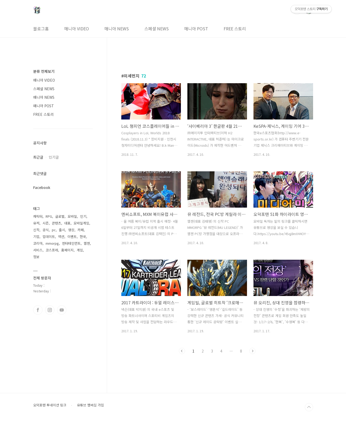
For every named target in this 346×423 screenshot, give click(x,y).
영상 (71, 229)
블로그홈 (41, 28)
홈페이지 (67, 250)
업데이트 (49, 236)
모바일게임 (81, 223)
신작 (36, 229)
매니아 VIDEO (76, 28)
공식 (46, 229)
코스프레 (52, 250)
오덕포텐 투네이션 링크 (49, 405)
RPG (49, 216)
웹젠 (87, 243)
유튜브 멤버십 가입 (90, 405)
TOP (309, 407)
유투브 (61, 310)
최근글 (38, 157)
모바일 (72, 216)
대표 (67, 223)
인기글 (54, 157)
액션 (61, 236)
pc (54, 229)
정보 (36, 256)
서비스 (38, 250)
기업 (36, 236)
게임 (80, 250)
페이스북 (38, 310)
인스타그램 (49, 310)
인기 (83, 216)
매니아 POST (196, 28)
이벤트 (72, 236)
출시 (62, 229)
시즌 (46, 223)
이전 (182, 351)
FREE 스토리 (235, 28)
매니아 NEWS (116, 28)
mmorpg (52, 243)
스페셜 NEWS (156, 28)
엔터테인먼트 (71, 243)
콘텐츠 (56, 223)
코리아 (38, 243)
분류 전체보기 (43, 71)
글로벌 (60, 216)
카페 (80, 229)
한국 (83, 236)
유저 (36, 223)
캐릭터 (38, 216)
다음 (252, 351)
